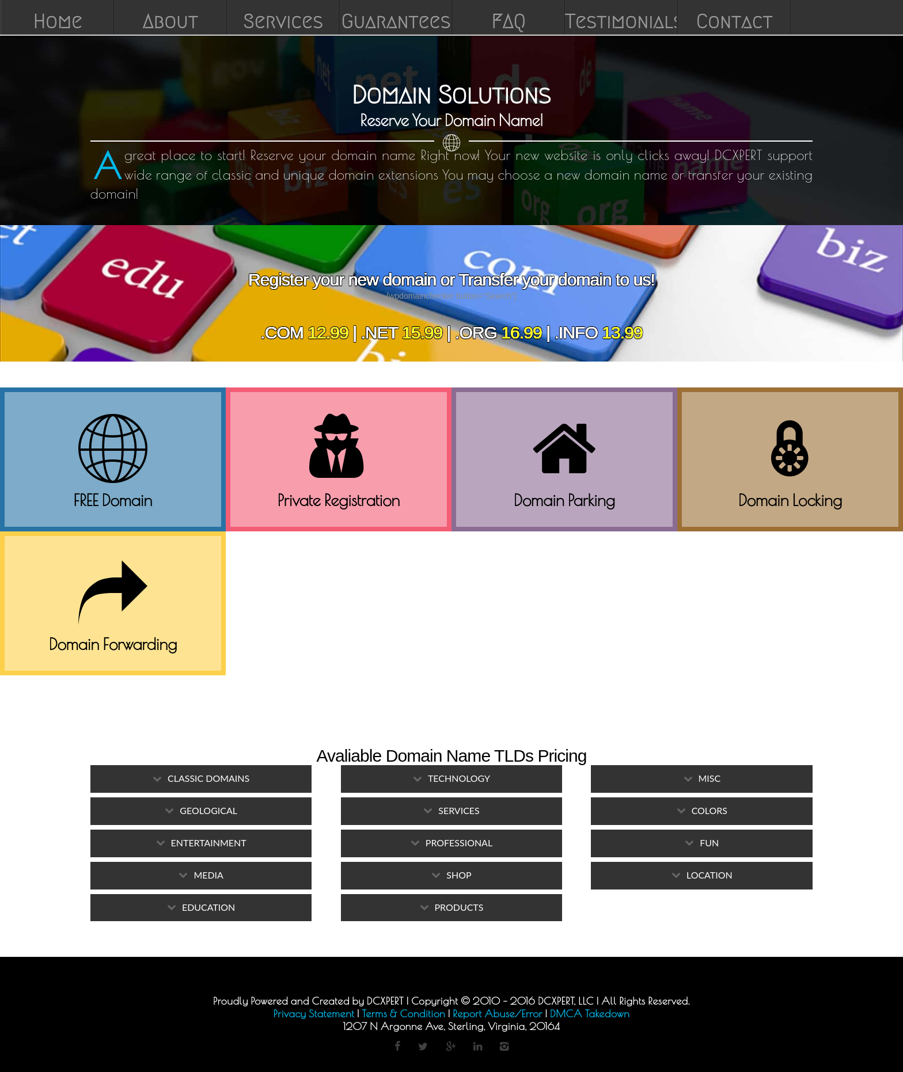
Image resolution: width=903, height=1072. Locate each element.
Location (709, 874)
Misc (710, 778)
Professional (459, 842)
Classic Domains (208, 778)
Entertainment (208, 842)
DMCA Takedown (589, 1014)
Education (208, 907)
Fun (709, 842)
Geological (208, 810)
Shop (458, 874)
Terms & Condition (403, 1014)
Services (458, 810)
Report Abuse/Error (497, 1014)
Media (208, 874)
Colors (709, 810)
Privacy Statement (314, 1014)
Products (459, 907)
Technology (459, 778)
